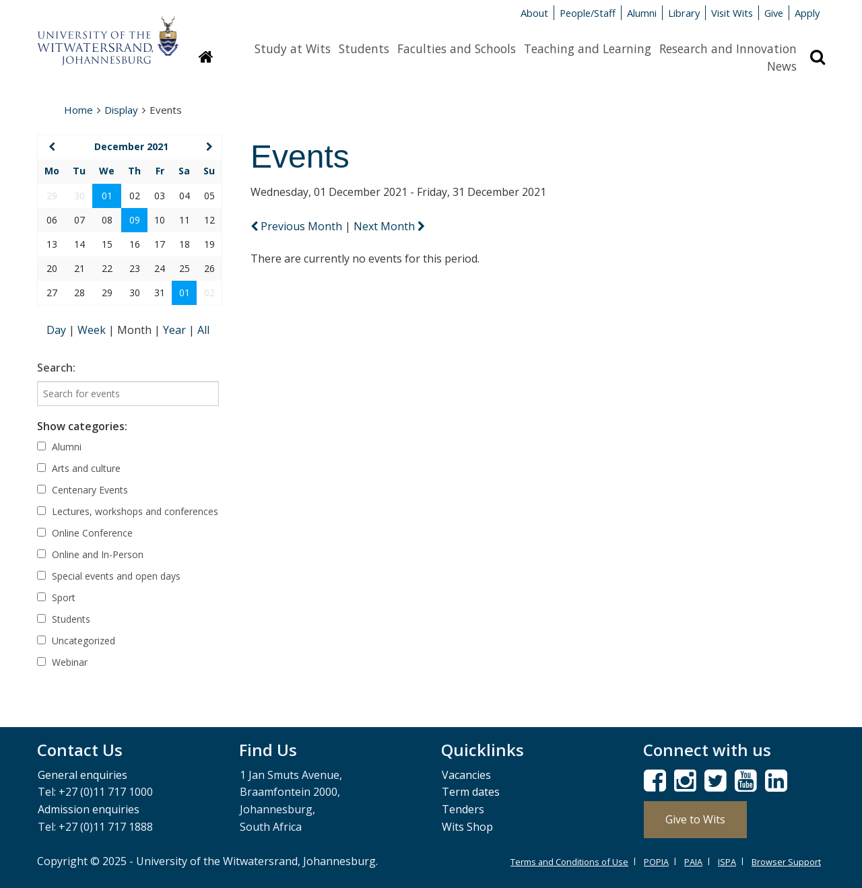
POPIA (656, 862)
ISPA (727, 862)
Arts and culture (79, 468)
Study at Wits (293, 48)
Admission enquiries (88, 809)
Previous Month (298, 226)
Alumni (642, 13)
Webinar (62, 662)
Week (92, 329)
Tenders (463, 809)
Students (364, 48)
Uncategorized (76, 640)
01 (107, 195)
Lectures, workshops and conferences (127, 511)
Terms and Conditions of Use (569, 862)
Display (121, 109)
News (782, 66)
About (534, 13)
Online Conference (85, 532)
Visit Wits (732, 13)
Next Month (389, 226)
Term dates (471, 791)
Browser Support (786, 862)
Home (78, 109)
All (203, 329)
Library (684, 13)
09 (134, 219)
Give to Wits (695, 819)
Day (57, 329)
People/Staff (588, 13)
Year (176, 329)
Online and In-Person (90, 554)
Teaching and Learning (587, 48)
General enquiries (82, 774)
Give (773, 13)
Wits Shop (467, 826)
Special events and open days (108, 576)
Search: (56, 367)
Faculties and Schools (456, 48)
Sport (56, 597)
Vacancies (466, 774)
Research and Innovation (728, 48)
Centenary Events (82, 489)
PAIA (693, 862)
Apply (807, 13)
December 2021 (131, 146)
